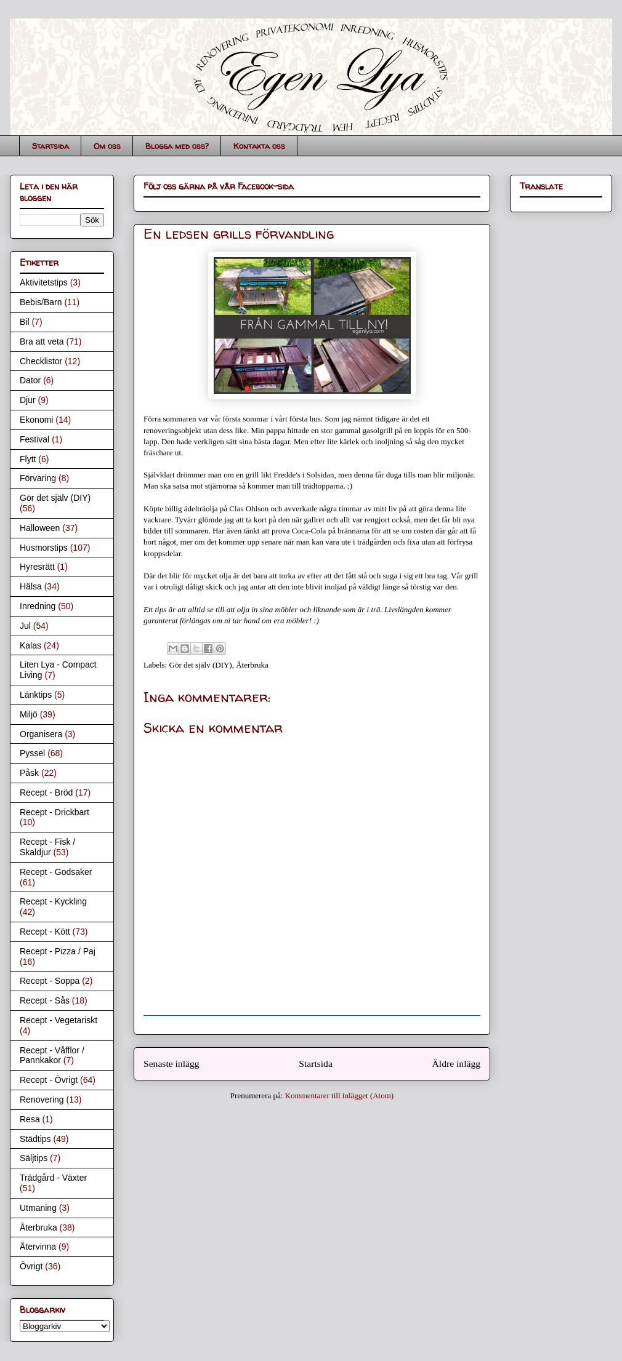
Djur (28, 400)
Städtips (35, 1139)
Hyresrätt (37, 567)
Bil (25, 322)
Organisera (41, 734)
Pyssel (32, 753)
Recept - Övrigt (49, 1080)
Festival (34, 439)
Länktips (36, 695)
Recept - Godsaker (56, 872)
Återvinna (38, 1246)
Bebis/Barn (41, 302)
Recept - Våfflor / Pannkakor (52, 1055)
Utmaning (38, 1208)
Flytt (28, 459)
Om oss (107, 145)
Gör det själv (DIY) (200, 664)
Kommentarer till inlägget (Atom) (339, 1095)
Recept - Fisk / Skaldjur (47, 847)
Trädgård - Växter (53, 1178)
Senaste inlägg (171, 1063)
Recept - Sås (45, 1000)
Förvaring (38, 478)
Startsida (50, 145)
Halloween (40, 528)
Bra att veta (42, 341)
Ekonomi (36, 420)
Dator (30, 380)
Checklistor (41, 361)
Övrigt (31, 1266)
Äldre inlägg (456, 1063)
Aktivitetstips (44, 282)
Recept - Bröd (46, 792)
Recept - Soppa (49, 981)
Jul (25, 626)
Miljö (29, 714)
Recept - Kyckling (53, 901)
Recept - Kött (45, 931)
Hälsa (31, 586)
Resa (30, 1119)
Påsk (29, 773)
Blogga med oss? (177, 145)
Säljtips (33, 1158)
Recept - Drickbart (54, 812)
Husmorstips (44, 548)
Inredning (37, 606)
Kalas (30, 645)
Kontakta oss (259, 145)
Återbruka (252, 664)
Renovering (42, 1099)
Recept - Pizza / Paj (57, 951)
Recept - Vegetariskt (58, 1020)
